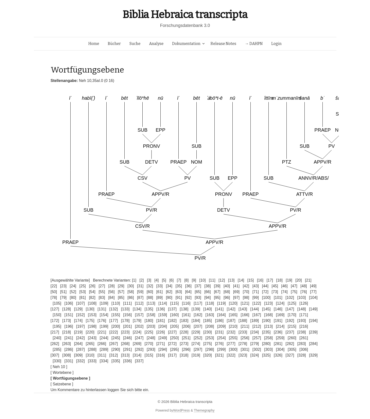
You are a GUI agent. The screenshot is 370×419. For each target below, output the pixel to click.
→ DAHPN (254, 43)
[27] (102, 286)
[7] (179, 280)
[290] (115, 349)
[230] (207, 332)
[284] (313, 344)
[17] (270, 280)
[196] (68, 326)
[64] (188, 292)
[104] (313, 298)
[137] (172, 309)
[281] (278, 344)
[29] (121, 286)
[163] (210, 315)
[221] (101, 332)
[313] (125, 355)
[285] (57, 349)
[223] (125, 332)
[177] (113, 321)
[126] (303, 303)
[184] (196, 321)
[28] (111, 286)
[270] (149, 344)
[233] (243, 332)
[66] (207, 292)
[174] (78, 321)
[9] (194, 280)
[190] (266, 321)
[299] (221, 349)
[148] (301, 309)
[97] (236, 298)
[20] (298, 280)
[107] (80, 303)
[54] (92, 292)
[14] (241, 280)
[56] (111, 292)
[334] (104, 361)
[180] (149, 321)
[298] (210, 349)
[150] (57, 315)
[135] (149, 309)
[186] (219, 321)
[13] (231, 280)
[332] (80, 361)
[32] (150, 286)
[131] (101, 309)
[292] (139, 349)
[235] (266, 332)
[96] (227, 298)
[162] (198, 315)
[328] (301, 355)
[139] (196, 309)
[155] (115, 315)
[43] (255, 286)
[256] (245, 338)
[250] (174, 338)
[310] (90, 355)
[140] (207, 309)
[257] (256, 338)
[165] (233, 315)
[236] (278, 332)
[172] (55, 321)
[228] (184, 332)
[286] (68, 349)
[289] (104, 349)
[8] (186, 280)
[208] (210, 326)
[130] (90, 309)
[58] (130, 292)
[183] (184, 321)
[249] (162, 338)
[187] (231, 321)
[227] (172, 332)
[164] (221, 315)
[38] (207, 286)
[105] (57, 303)
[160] (174, 315)
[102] (289, 298)
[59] (140, 292)
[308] (66, 355)
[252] (198, 338)
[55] (102, 292)
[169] (280, 315)
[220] (90, 332)
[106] (68, 303)
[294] (162, 349)
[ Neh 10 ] (59, 367)
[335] (115, 361)
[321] (219, 355)
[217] (55, 332)
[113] (151, 303)
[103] (301, 298)
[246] (127, 338)
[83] (102, 298)
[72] (265, 292)
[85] (121, 298)
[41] (236, 286)
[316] (160, 355)
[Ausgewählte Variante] (70, 280)
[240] (57, 338)
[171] (303, 315)
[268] (125, 344)
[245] (115, 338)
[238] (301, 332)
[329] (313, 355)
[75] (294, 292)
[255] (233, 338)
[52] (73, 292)
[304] (280, 349)
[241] (68, 338)
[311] (101, 355)
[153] (92, 315)
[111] (127, 303)
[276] (219, 344)
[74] (284, 292)
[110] (115, 303)
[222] (113, 332)
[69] (236, 292)
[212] (256, 326)
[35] (179, 286)
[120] (233, 303)
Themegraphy (204, 410)
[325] (266, 355)
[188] (243, 321)
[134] (137, 309)
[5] (164, 280)
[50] (54, 292)
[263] (66, 344)
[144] (254, 309)
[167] (256, 315)
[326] (278, 355)
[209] (221, 326)
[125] (292, 303)
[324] (254, 355)
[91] (179, 298)
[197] (80, 326)
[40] (227, 286)
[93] (198, 298)
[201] (127, 326)
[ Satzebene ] (62, 384)
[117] (198, 303)
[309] (78, 355)
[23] (63, 286)
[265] (90, 344)
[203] (151, 326)
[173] (66, 321)
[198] (92, 326)
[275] (207, 344)
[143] (243, 309)
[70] (246, 292)
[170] (292, 315)
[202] (139, 326)
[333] (92, 361)
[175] (90, 321)
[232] (231, 332)
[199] (104, 326)
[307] (55, 355)
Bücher (114, 43)
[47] (294, 286)
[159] (162, 315)
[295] (174, 349)
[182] (172, 321)
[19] (289, 280)
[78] (54, 298)
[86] (130, 298)
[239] (313, 332)
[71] (255, 292)
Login (276, 43)
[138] (184, 309)
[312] (113, 355)
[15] (250, 280)
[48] (303, 286)
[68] (227, 292)
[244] (104, 338)
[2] (142, 280)
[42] (246, 286)
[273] (184, 344)
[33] (159, 286)
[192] (289, 321)
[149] (313, 309)
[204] (162, 326)
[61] (159, 292)
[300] (233, 349)
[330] (57, 361)
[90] (169, 298)
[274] (196, 344)
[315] (149, 355)
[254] (221, 338)
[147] (289, 309)
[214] (280, 326)
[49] (313, 286)
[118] (210, 303)
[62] (169, 292)
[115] (174, 303)
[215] (292, 326)
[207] (198, 326)
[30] (130, 286)
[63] (179, 292)
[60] (150, 292)
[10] (202, 280)
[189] (254, 321)
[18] (279, 280)
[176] (101, 321)
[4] (156, 280)
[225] (149, 332)
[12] (221, 280)
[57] (121, 292)
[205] (174, 326)
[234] (254, 332)
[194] (313, 321)
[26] (92, 286)
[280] (266, 344)
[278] (243, 344)
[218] (66, 332)
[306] (303, 349)
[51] (63, 292)
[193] (301, 321)
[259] (280, 338)
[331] (68, 361)
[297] (198, 349)
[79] (63, 298)
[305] (292, 349)
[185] (207, 321)
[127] (55, 309)
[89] (159, 298)
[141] (219, 309)
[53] (82, 292)
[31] (140, 286)
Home (93, 43)
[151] (68, 315)
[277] (231, 344)
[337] (139, 361)
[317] (172, 355)
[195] (57, 326)
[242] (80, 338)
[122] (256, 303)
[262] (55, 344)
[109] (104, 303)
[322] (231, 355)
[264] (78, 344)
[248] (151, 338)
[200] (115, 326)
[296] (186, 349)
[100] (266, 298)
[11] (212, 280)
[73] (275, 292)
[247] (139, 338)
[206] (186, 326)
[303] (268, 349)
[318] (184, 355)
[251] (186, 338)
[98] (246, 298)
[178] (125, 321)
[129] (78, 309)
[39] (217, 286)
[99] (255, 298)
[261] (303, 338)
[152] (80, 315)
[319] (196, 355)
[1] (134, 280)
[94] (207, 298)
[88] (150, 298)
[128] (66, 309)
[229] (196, 332)
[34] (169, 286)
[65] (198, 292)
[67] (217, 292)
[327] (289, 355)
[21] (308, 280)
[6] (171, 280)
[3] (149, 280)
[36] (188, 286)
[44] (265, 286)
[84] (111, 298)
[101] (278, 298)
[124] (280, 303)
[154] (104, 315)
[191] (278, 321)
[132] (113, 309)
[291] (127, 349)
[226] (160, 332)
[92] (188, 298)
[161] (186, 315)
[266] (101, 344)
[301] (245, 349)
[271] (160, 344)
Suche (134, 43)
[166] (245, 315)
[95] (217, 298)
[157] (139, 315)
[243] (92, 338)
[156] (127, 315)
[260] (292, 338)
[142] (231, 309)
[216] (303, 326)
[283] (301, 344)
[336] (127, 361)
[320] (207, 355)
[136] (160, 309)
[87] (140, 298)
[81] (82, 298)
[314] (137, 355)
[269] (137, 344)
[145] (266, 309)
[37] (198, 286)
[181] (160, 321)
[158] (151, 315)
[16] (260, 280)
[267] (113, 344)
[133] (125, 309)
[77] (313, 292)
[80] (73, 298)
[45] (275, 286)
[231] (219, 332)
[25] (82, 286)
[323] (243, 355)
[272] (172, 344)
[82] (92, 298)
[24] (73, 286)
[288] (92, 349)
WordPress (181, 410)
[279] (254, 344)
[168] (268, 315)
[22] (54, 286)
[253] (210, 338)
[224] (137, 332)
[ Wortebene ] (62, 372)
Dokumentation (186, 43)
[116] (186, 303)
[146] (278, 309)
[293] (151, 349)
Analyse (156, 43)
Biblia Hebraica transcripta (184, 14)
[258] (268, 338)
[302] (256, 349)
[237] (289, 332)
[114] (162, 303)
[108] (92, 303)
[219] (78, 332)
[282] (289, 344)
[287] (80, 349)
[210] (233, 326)
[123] (268, 303)
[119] (221, 303)
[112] (139, 303)
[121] (245, 303)
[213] (268, 326)
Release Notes (223, 43)
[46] (284, 286)
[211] (245, 326)
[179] (137, 321)
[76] (303, 292)
